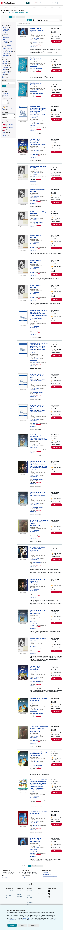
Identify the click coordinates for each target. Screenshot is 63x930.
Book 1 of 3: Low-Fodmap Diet (36, 786)
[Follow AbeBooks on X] (49, 894)
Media (28, 893)
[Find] (27, 3)
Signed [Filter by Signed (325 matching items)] (5, 69)
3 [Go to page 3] (35, 865)
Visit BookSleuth (25, 877)
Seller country (5, 117)
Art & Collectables (35, 7)
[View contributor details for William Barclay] (33, 114)
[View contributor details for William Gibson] (33, 59)
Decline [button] (22, 925)
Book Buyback (19, 896)
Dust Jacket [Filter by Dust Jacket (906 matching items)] (6, 71)
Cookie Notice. (12, 919)
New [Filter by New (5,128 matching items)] (5, 47)
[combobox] (22, 3)
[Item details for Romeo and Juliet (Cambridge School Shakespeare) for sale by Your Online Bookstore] (23, 705)
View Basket (8, 900)
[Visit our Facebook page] (49, 891)
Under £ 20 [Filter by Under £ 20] (5, 93)
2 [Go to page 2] (32, 865)
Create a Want (5, 877)
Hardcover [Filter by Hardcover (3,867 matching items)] (6, 61)
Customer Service (41, 893)
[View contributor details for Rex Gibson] (43, 32)
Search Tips (45, 872)
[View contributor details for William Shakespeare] (35, 32)
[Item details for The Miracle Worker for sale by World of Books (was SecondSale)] (23, 64)
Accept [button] (12, 925)
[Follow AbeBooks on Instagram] (49, 897)
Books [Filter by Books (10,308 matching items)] (6, 27)
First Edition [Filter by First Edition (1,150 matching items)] (7, 67)
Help (60, 2)
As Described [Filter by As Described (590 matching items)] (6, 55)
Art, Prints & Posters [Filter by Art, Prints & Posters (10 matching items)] (8, 35)
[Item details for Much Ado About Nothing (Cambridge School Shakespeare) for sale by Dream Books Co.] (23, 552)
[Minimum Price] (4, 101)
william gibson (10, 12)
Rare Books (25, 7)
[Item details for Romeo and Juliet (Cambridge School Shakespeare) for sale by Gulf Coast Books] (23, 818)
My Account (47, 2)
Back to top (31, 884)
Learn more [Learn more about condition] (9, 45)
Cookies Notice (30, 902)
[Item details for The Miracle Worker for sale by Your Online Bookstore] (23, 89)
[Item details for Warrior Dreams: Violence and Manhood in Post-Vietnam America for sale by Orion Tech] (23, 732)
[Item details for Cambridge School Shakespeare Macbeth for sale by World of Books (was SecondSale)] (23, 841)
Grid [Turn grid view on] (34, 20)
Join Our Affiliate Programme (20, 894)
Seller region (5, 114)
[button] (61, 23)
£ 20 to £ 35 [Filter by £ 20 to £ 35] (5, 95)
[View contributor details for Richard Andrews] (36, 467)
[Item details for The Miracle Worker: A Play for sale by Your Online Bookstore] (23, 218)
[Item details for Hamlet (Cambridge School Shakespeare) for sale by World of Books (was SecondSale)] (23, 616)
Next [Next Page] (21, 17)
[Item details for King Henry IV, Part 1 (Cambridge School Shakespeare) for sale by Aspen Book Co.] (23, 672)
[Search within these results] (39, 23)
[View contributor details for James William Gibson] (35, 525)
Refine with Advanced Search (22, 12)
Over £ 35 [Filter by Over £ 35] (5, 96)
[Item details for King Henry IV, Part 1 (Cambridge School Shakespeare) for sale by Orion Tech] (23, 146)
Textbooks (45, 7)
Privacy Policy (29, 897)
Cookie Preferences (30, 900)
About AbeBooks (30, 890)
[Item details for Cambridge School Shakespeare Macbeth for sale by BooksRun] (23, 31)
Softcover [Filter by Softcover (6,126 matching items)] (6, 63)
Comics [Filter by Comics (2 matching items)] (5, 32)
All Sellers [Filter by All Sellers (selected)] (5, 122)
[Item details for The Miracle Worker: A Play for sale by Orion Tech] (23, 196)
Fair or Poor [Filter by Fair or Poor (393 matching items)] (6, 53)
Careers (28, 895)
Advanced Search (4, 7)
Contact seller (33, 46)
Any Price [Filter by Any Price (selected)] (4, 91)
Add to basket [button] (56, 41)
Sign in (41, 2)
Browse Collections (15, 7)
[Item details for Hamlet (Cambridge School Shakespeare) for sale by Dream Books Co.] (23, 585)
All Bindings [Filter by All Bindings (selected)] (5, 59)
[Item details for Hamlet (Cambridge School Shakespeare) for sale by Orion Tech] (23, 440)
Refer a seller (19, 899)
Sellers (52, 7)
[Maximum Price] (4, 103)
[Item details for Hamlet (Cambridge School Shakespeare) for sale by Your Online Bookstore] (23, 467)
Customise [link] (33, 925)
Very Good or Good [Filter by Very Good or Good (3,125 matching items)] (8, 51)
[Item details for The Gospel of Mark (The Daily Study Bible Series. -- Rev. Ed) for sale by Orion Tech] (23, 412)
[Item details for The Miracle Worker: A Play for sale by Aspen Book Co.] (23, 645)
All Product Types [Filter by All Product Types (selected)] (6, 25)
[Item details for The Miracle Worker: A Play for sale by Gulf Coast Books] (23, 172)
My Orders (8, 897)
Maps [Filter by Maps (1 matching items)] (4, 39)
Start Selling (59, 7)
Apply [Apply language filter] (4, 86)
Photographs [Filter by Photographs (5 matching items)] (6, 37)
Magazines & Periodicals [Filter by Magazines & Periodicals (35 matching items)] (6, 30)
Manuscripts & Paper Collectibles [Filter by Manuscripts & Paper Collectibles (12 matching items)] (7, 41)
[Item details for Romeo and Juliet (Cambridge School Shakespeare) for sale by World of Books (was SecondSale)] (23, 758)
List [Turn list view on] (29, 20)
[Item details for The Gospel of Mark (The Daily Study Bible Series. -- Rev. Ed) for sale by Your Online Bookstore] (23, 380)
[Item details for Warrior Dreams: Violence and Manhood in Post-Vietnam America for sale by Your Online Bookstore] (23, 526)
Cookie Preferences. (27, 918)
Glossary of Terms (47, 874)
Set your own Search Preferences (50, 876)
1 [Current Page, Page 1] (10, 17)
